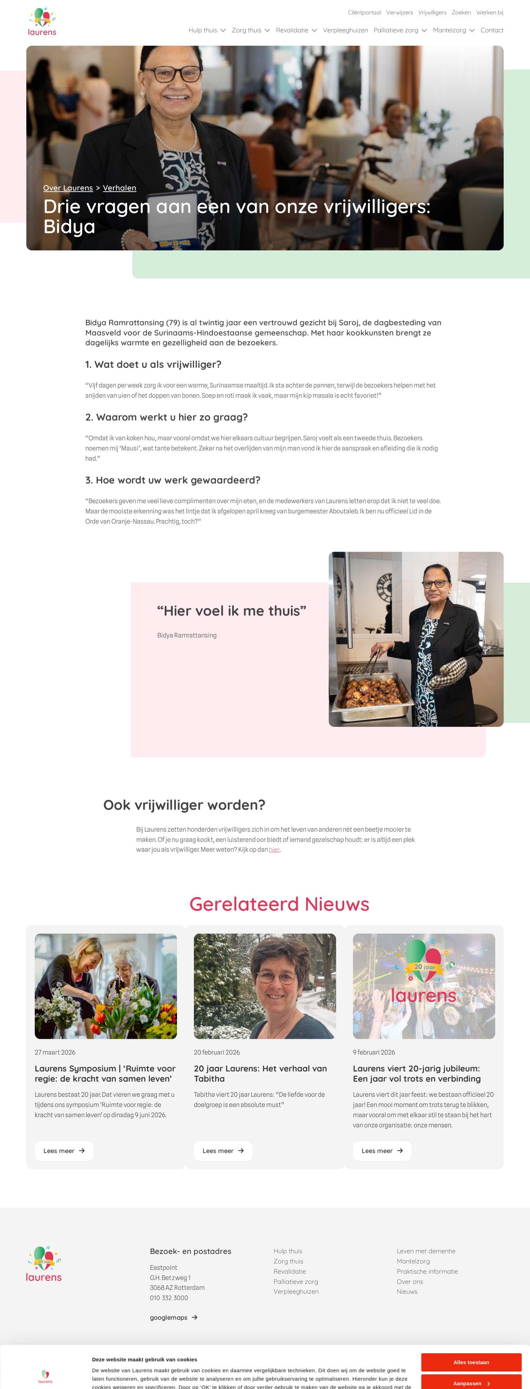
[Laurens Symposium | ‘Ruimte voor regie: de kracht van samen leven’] (105, 1054)
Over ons (410, 1282)
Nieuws (407, 1291)
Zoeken (461, 12)
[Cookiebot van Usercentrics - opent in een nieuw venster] (45, 1375)
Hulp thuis (203, 30)
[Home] (42, 21)
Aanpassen (471, 1343)
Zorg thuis (246, 30)
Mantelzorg (449, 30)
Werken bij (490, 12)
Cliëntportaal (364, 12)
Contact (492, 30)
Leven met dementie (426, 1251)
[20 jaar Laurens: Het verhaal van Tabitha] (265, 1054)
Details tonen (108, 1375)
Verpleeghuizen (345, 30)
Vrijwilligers (432, 12)
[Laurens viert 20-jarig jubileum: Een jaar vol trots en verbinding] (424, 1054)
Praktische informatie (427, 1271)
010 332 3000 (169, 1298)
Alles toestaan (471, 1322)
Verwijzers (399, 12)
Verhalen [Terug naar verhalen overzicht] (119, 188)
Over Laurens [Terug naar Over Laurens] (68, 188)
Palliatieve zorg (396, 30)
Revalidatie (292, 30)
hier (274, 856)
